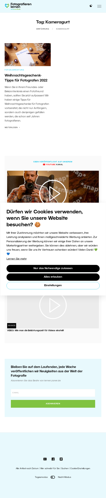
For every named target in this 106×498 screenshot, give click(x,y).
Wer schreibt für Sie (49, 468)
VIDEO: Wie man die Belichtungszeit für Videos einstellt (35, 331)
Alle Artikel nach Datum (27, 468)
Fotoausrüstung (14, 70)
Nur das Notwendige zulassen (53, 268)
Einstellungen (53, 285)
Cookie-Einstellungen (80, 468)
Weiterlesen (12, 127)
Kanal (53, 164)
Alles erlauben (53, 277)
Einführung (42, 29)
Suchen (65, 468)
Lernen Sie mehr (17, 259)
